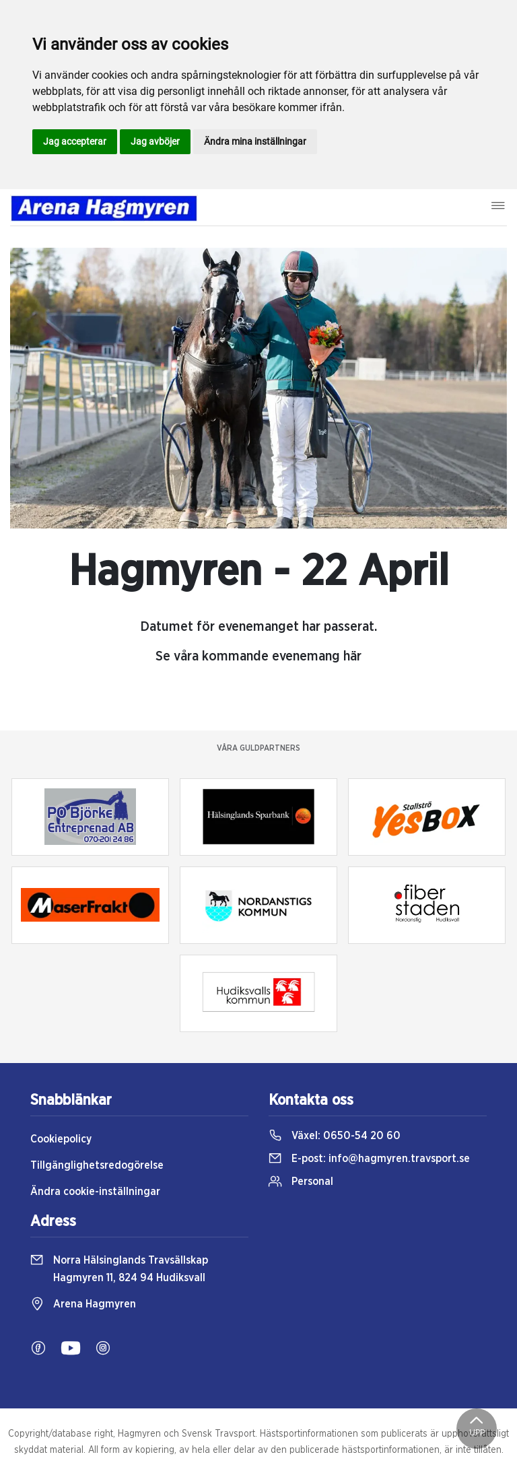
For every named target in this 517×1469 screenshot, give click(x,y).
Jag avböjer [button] (155, 141)
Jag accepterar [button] (74, 141)
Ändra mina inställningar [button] (255, 141)
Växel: (335, 1136)
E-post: (369, 1158)
